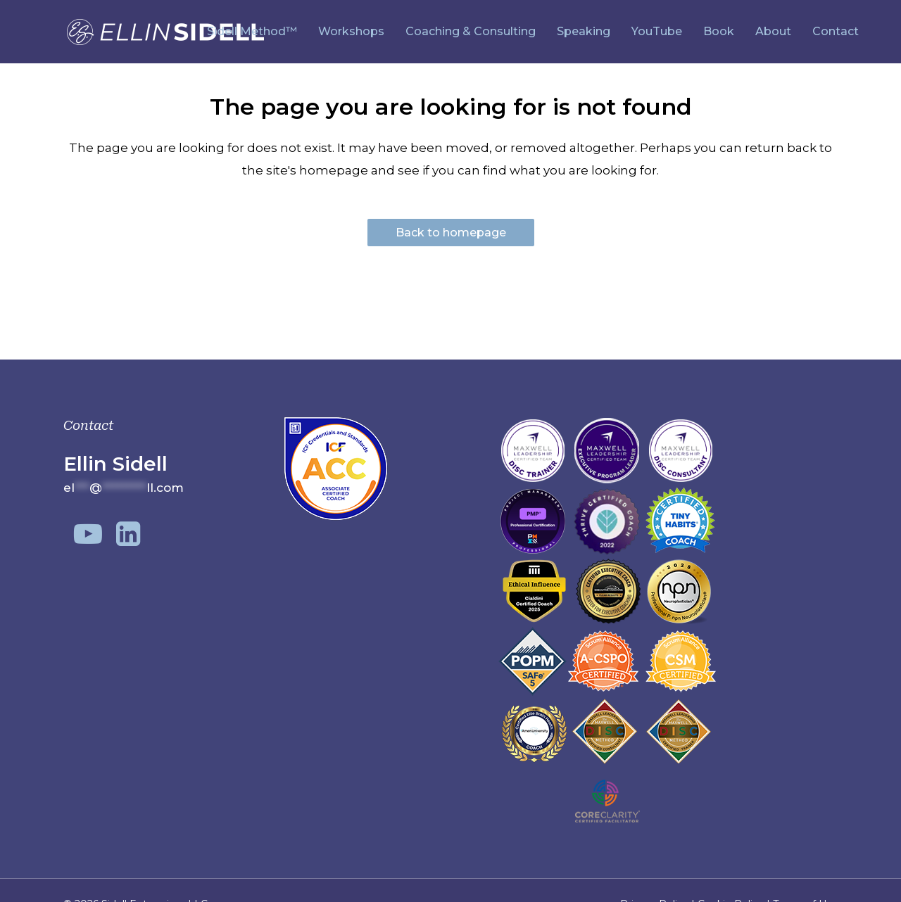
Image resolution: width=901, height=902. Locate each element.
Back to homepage (451, 232)
